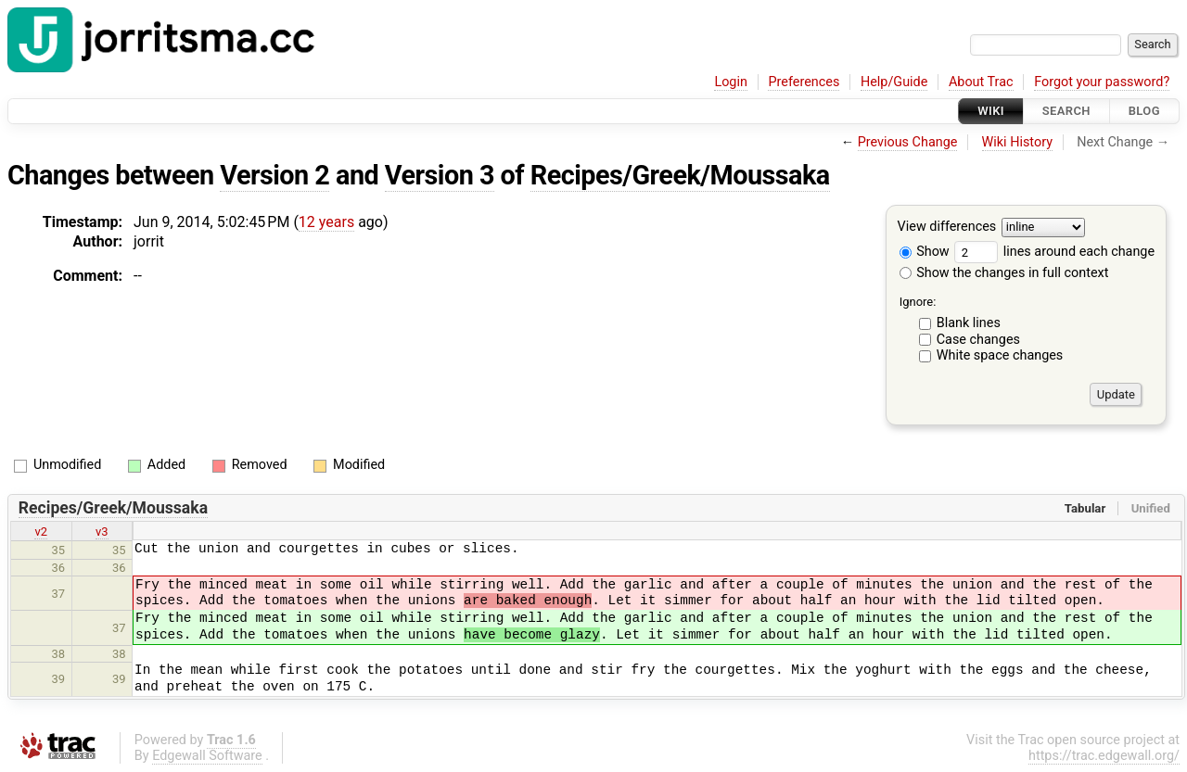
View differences (947, 227)
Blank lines (969, 323)
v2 (40, 531)
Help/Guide (894, 82)
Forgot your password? (1101, 82)
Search (1066, 111)
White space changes (1000, 355)
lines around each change (1054, 251)
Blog (1144, 111)
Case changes (978, 340)
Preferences (803, 82)
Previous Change (908, 142)
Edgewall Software (207, 756)
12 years (326, 222)
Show (925, 251)
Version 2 (274, 175)
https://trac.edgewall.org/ (1104, 756)
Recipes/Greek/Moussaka (680, 175)
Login (730, 82)
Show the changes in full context (1004, 273)
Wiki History (1017, 142)
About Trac (981, 82)
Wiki (990, 111)
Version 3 (439, 175)
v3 (102, 531)
